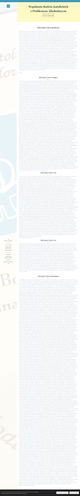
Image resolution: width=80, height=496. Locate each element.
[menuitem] (8, 240)
